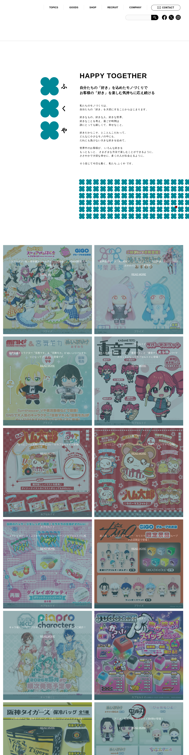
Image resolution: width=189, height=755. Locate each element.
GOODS (73, 7)
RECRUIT (112, 7)
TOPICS (53, 7)
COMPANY (135, 7)
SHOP (93, 7)
